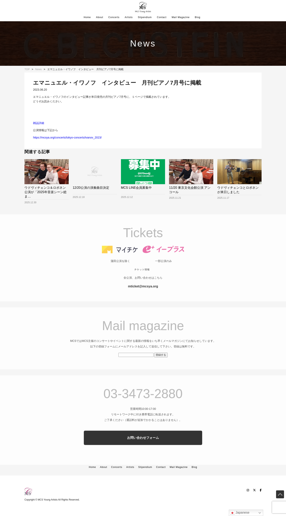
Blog (197, 17)
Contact (161, 17)
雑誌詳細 (38, 123)
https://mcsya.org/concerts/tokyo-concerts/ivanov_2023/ (67, 137)
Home (87, 17)
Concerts (114, 17)
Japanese (239, 512)
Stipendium (145, 17)
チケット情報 (142, 277)
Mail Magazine (180, 17)
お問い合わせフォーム (143, 445)
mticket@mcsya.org (143, 293)
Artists (129, 17)
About (99, 17)
